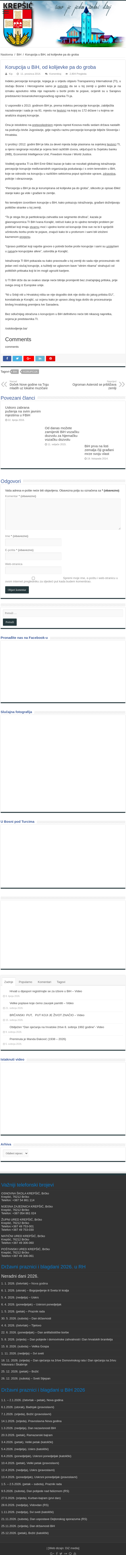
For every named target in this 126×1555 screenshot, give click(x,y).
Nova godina (39, 1269)
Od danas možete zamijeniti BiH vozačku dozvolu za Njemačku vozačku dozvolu (62, 433)
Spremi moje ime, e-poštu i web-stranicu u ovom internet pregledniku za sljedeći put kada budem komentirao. (61, 565)
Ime (16, 522)
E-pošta (19, 536)
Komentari (44, 967)
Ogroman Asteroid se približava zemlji (93, 385)
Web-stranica (13, 550)
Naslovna (7, 54)
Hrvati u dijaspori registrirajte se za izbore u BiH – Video (46, 977)
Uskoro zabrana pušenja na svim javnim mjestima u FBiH (23, 411)
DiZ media (71, 1534)
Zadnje (8, 967)
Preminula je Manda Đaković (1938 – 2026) (38, 1025)
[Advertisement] (37, 920)
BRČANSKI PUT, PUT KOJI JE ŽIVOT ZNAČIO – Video (47, 1001)
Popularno (25, 967)
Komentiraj (55, 73)
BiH (19, 54)
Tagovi (61, 967)
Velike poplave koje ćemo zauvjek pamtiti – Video (42, 989)
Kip (11, 73)
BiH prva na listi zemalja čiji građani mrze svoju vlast (99, 432)
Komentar (20, 482)
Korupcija (30, 371)
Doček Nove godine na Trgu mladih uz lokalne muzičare (33, 385)
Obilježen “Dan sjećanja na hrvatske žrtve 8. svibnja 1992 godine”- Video (57, 1013)
